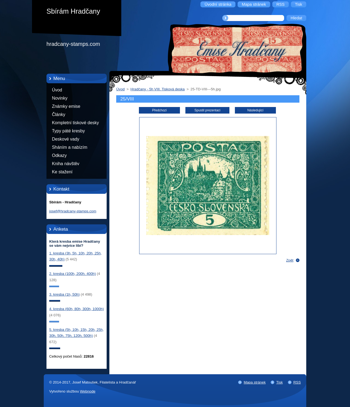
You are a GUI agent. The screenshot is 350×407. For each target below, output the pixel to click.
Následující (255, 110)
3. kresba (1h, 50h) (64, 294)
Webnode (87, 391)
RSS (297, 382)
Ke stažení (62, 172)
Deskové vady (65, 139)
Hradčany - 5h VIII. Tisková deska (157, 89)
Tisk (279, 382)
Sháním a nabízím (69, 147)
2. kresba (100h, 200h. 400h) (72, 274)
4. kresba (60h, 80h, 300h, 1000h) (76, 309)
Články (58, 114)
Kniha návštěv (65, 163)
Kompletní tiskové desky (75, 122)
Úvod (57, 90)
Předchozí (159, 110)
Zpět (289, 260)
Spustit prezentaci (207, 110)
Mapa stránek (255, 382)
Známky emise (66, 106)
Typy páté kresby (68, 131)
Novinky (60, 98)
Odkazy (59, 155)
